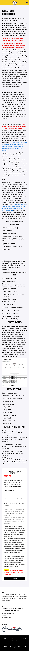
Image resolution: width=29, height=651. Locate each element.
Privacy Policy (16, 646)
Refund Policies (7, 646)
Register (14, 578)
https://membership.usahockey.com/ (13, 517)
